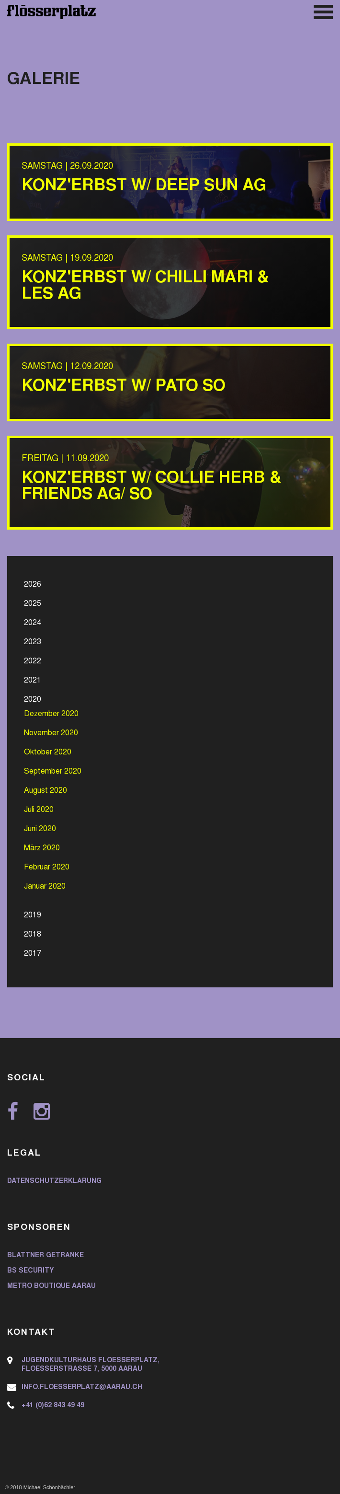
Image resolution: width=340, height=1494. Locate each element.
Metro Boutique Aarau (51, 1286)
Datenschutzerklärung (54, 1181)
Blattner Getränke (45, 1255)
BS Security (30, 1271)
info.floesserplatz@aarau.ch (82, 1387)
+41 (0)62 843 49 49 (53, 1405)
